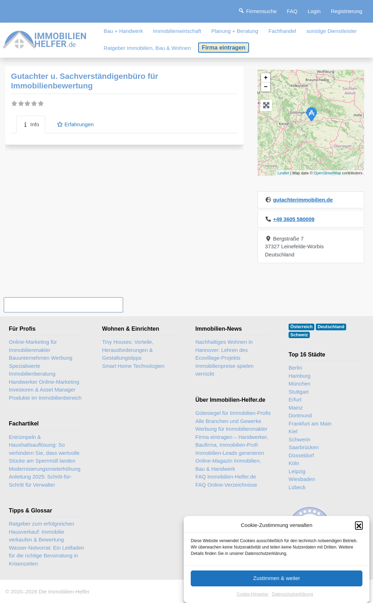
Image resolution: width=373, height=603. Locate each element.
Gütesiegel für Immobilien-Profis (233, 413)
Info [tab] (30, 124)
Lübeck (297, 487)
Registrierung (346, 11)
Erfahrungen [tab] (75, 124)
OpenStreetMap (327, 173)
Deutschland (331, 326)
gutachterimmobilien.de (303, 200)
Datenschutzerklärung (292, 598)
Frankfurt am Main (310, 424)
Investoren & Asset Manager (42, 390)
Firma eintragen (223, 47)
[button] (358, 529)
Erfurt (295, 399)
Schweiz (299, 334)
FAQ (292, 11)
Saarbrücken (304, 447)
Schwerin (299, 439)
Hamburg (299, 376)
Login (314, 11)
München (299, 384)
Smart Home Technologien (133, 366)
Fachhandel (282, 31)
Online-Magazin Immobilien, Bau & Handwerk (228, 465)
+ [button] (266, 78)
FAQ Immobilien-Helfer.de (225, 477)
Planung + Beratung (234, 31)
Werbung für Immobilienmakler (231, 429)
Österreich (301, 326)
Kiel (293, 431)
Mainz (296, 408)
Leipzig (297, 471)
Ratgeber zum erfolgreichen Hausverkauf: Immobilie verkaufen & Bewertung (41, 532)
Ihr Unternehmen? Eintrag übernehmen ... (63, 305)
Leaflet (283, 173)
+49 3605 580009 (293, 219)
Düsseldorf (301, 455)
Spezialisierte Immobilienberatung (32, 370)
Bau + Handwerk (123, 31)
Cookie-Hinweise (252, 598)
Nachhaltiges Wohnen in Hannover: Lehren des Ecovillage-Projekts (224, 350)
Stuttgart (299, 392)
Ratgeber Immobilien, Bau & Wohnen (147, 48)
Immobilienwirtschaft (177, 31)
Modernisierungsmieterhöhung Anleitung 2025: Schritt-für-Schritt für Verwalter (45, 477)
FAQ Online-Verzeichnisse (226, 485)
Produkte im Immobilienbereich (45, 398)
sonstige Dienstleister (331, 31)
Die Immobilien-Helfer (64, 591)
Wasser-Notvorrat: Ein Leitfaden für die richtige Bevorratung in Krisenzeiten (46, 556)
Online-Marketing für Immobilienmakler (33, 346)
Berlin (295, 368)
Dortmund (300, 415)
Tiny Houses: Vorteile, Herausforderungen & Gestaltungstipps (127, 350)
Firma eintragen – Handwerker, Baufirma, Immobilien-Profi (231, 441)
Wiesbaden (302, 479)
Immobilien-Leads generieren (229, 453)
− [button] (266, 87)
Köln (294, 463)
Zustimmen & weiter (276, 582)
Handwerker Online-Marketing (44, 382)
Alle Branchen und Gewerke (228, 421)
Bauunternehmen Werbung (40, 358)
